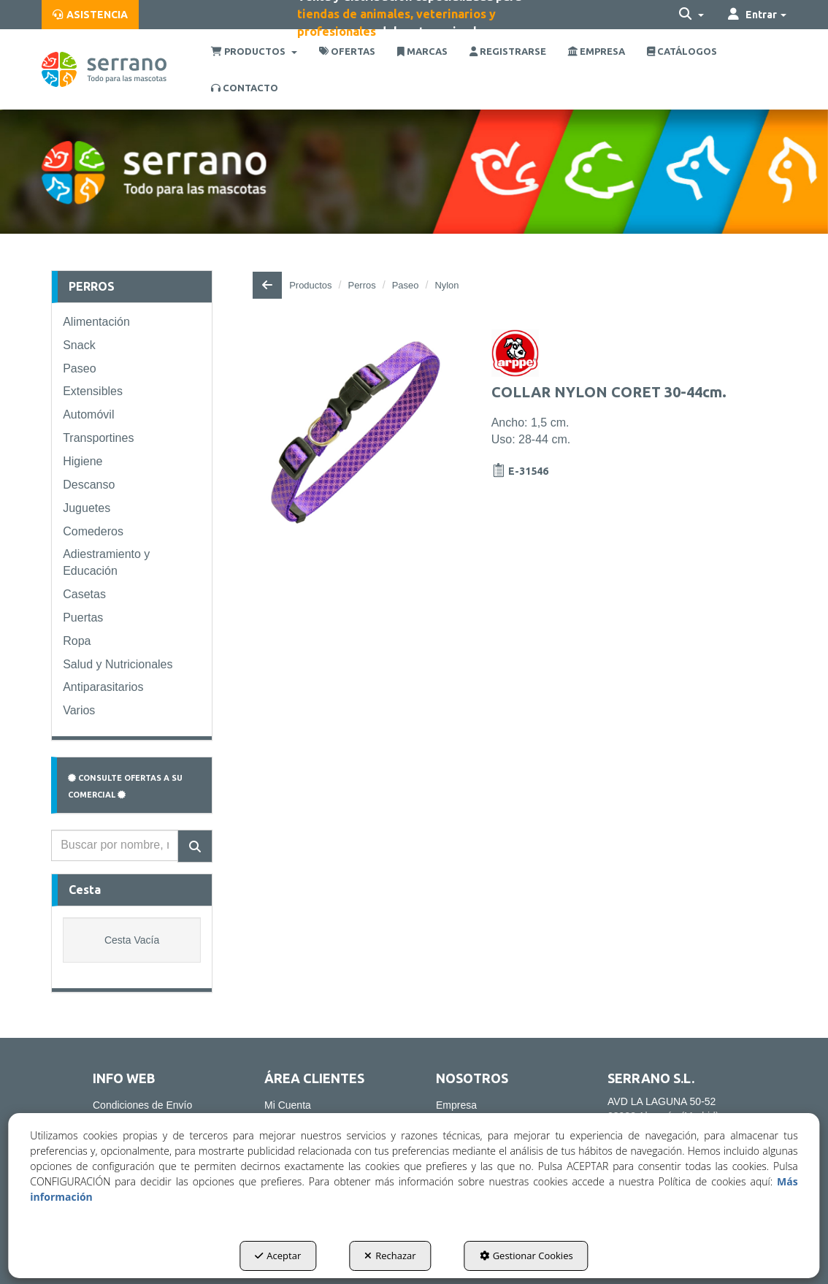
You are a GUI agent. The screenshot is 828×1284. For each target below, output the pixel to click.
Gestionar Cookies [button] (526, 1255)
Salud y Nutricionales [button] (117, 664)
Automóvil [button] (88, 414)
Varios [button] (79, 710)
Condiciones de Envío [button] (142, 1105)
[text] (114, 845)
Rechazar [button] (389, 1255)
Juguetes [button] (86, 508)
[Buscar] (194, 846)
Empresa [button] (456, 1105)
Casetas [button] (84, 594)
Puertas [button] (83, 617)
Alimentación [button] (96, 322)
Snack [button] (79, 345)
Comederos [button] (93, 531)
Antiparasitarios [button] (103, 687)
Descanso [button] (89, 484)
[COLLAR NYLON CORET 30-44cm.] (356, 432)
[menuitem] (90, 14)
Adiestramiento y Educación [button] (106, 562)
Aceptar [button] (278, 1255)
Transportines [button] (98, 438)
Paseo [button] (79, 368)
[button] (90, 14)
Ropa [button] (77, 641)
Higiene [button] (82, 461)
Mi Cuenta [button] (287, 1105)
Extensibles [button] (93, 391)
